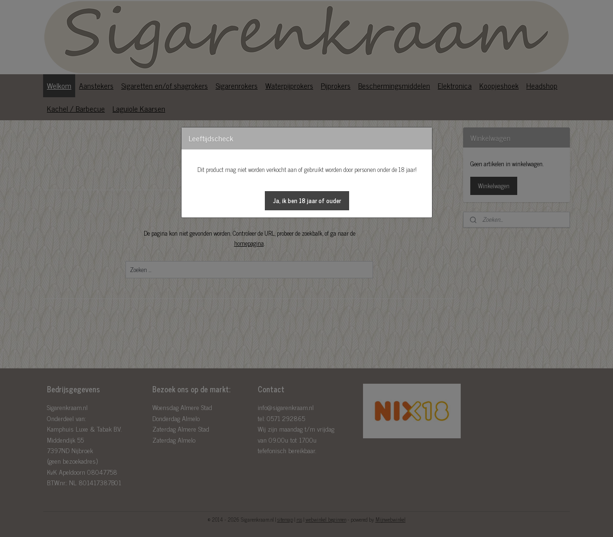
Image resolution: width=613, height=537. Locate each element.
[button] (307, 200)
